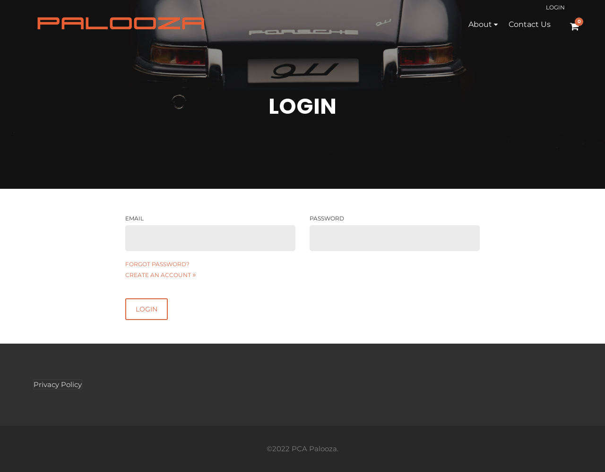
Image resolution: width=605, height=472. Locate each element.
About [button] (480, 24)
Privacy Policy (58, 384)
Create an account (160, 274)
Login (555, 7)
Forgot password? (157, 264)
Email (134, 218)
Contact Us (530, 24)
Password (327, 218)
